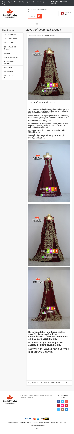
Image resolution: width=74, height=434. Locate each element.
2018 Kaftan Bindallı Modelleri (10, 48)
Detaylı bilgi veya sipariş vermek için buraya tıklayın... (48, 350)
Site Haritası (54, 422)
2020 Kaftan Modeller (10, 38)
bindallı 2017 (51, 383)
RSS (37, 428)
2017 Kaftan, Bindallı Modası (10, 77)
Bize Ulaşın (63, 422)
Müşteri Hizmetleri (43, 422)
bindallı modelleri (50, 35)
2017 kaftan (35, 383)
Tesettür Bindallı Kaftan (11, 57)
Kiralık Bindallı (8, 72)
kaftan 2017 (43, 383)
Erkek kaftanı (8, 67)
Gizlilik (35, 422)
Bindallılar (7, 53)
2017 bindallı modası (62, 383)
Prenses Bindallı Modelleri (9, 62)
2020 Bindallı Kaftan (10, 34)
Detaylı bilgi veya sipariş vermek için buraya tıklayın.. (46, 136)
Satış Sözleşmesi (13, 422)
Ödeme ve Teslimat (25, 422)
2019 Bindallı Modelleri (11, 43)
